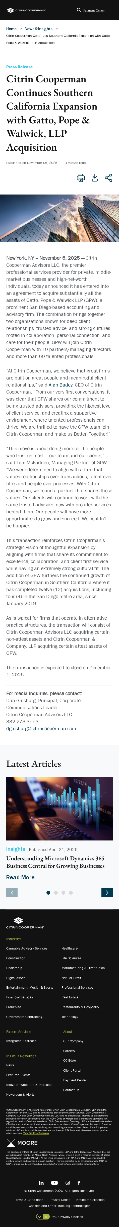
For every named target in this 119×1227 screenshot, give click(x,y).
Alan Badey (60, 385)
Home (11, 28)
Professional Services (77, 987)
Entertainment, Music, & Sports (29, 987)
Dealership (14, 968)
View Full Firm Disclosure (36, 1133)
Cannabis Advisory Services (26, 948)
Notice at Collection (90, 1200)
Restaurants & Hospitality (80, 1007)
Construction (15, 958)
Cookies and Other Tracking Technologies (59, 1206)
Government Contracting (24, 1017)
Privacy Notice (59, 1200)
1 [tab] (48, 893)
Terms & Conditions (28, 1200)
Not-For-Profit (71, 978)
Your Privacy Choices (67, 1217)
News (10, 1065)
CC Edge (69, 1060)
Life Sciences (71, 958)
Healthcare (70, 948)
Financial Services (19, 997)
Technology (70, 1017)
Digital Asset (15, 978)
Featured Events (18, 1075)
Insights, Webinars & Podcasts (29, 1085)
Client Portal (72, 1070)
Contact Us (71, 1090)
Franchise (13, 1007)
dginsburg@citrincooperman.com (41, 728)
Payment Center (94, 10)
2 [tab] (56, 893)
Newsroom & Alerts (20, 1094)
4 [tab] (71, 893)
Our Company (73, 1041)
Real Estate (70, 997)
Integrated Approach (21, 1041)
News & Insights (38, 28)
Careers (69, 1051)
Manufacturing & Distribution (83, 968)
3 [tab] (63, 893)
